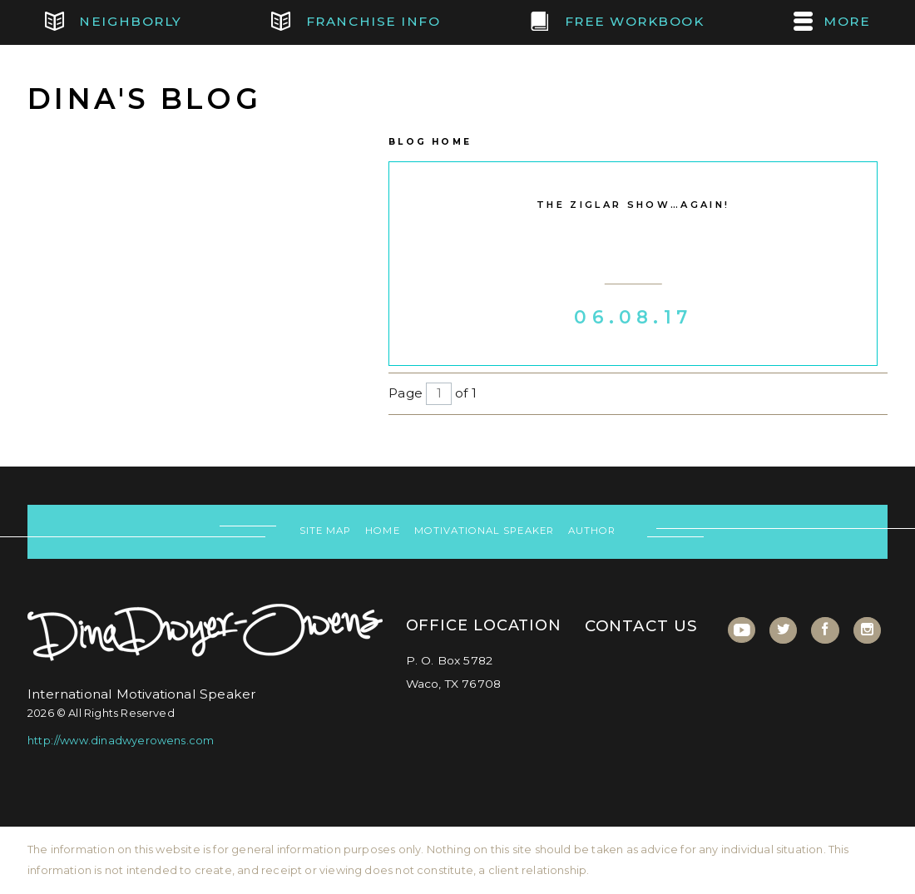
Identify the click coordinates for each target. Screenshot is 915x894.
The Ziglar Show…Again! (633, 204)
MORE (832, 22)
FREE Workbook (617, 22)
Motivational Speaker (484, 530)
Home (382, 530)
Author (592, 530)
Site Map (325, 530)
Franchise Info (355, 22)
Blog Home (430, 141)
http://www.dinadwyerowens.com (120, 740)
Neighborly (113, 22)
